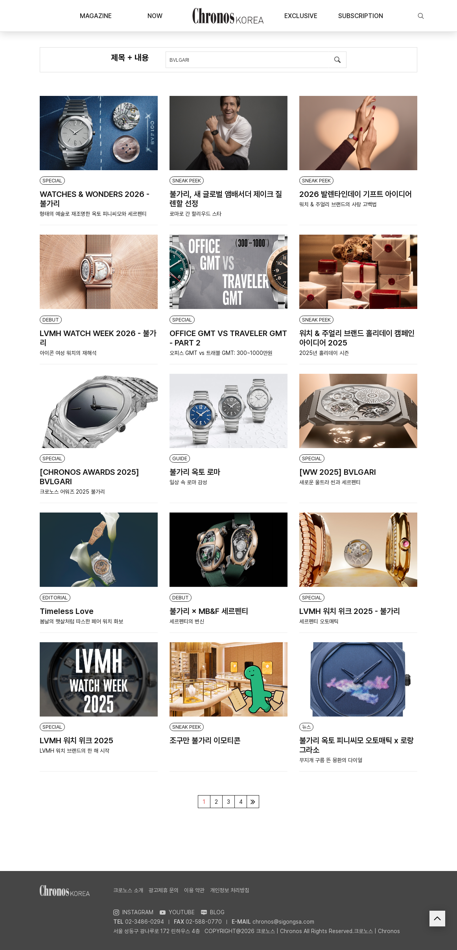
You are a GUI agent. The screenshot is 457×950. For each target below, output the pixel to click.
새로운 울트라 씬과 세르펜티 (330, 482)
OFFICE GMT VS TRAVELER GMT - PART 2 (228, 338)
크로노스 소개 (128, 890)
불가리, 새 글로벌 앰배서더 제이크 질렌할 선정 (226, 198)
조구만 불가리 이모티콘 (205, 740)
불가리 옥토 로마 (195, 472)
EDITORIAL (55, 598)
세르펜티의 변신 (187, 621)
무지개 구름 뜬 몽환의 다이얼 (330, 760)
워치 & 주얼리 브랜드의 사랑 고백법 (338, 204)
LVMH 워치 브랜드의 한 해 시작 (74, 751)
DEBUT (50, 320)
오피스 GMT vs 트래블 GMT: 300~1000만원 (221, 353)
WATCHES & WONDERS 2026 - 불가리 (94, 198)
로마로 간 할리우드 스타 (195, 214)
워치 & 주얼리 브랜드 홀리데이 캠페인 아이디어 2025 (357, 338)
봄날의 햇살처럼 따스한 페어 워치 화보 (81, 621)
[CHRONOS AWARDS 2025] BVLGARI (89, 476)
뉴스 (306, 727)
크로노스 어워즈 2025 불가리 (72, 492)
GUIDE (179, 458)
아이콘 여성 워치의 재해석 (68, 353)
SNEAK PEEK (186, 181)
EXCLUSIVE (300, 16)
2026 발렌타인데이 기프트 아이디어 (355, 194)
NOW (154, 16)
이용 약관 (194, 890)
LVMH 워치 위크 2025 (76, 740)
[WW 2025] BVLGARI (337, 472)
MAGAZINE (96, 16)
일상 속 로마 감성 (188, 482)
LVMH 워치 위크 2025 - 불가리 (349, 611)
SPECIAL (52, 181)
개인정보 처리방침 (229, 890)
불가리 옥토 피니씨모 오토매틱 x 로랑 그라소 (356, 745)
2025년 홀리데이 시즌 (324, 353)
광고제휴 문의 (164, 890)
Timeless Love (67, 611)
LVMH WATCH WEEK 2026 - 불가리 (98, 338)
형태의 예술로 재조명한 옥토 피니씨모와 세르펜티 (93, 214)
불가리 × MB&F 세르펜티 (209, 611)
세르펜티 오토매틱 (319, 621)
